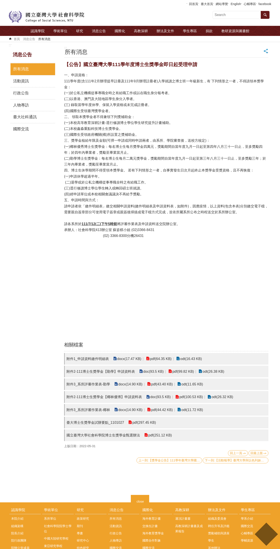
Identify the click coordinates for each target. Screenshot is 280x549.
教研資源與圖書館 (235, 31)
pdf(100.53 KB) (191, 397)
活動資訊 (21, 81)
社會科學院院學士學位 (58, 528)
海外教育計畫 (151, 518)
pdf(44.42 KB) (162, 410)
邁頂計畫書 (183, 518)
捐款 (209, 31)
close (140, 501)
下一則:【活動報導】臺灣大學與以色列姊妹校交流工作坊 (236, 460)
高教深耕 (141, 31)
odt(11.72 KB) (192, 410)
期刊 (80, 526)
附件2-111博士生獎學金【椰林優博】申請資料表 (104, 397)
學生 (211, 540)
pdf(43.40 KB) (162, 384)
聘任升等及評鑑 (218, 526)
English (236, 4)
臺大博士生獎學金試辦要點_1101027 (95, 422)
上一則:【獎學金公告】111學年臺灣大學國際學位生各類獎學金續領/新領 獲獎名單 (170, 460)
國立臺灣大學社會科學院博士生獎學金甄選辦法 (103, 435)
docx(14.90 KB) (130, 384)
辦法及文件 (165, 31)
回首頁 (193, 4)
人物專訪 (21, 105)
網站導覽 (222, 4)
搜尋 (265, 15)
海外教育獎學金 (153, 533)
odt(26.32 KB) (222, 397)
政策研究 (83, 518)
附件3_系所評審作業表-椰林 (88, 410)
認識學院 (38, 31)
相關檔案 (73, 345)
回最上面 (256, 453)
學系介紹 (247, 518)
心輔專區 (250, 4)
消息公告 (99, 31)
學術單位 (60, 31)
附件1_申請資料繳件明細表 (87, 359)
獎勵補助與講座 (218, 533)
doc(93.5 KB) (153, 371)
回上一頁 (236, 453)
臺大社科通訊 (25, 117)
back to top (266, 534)
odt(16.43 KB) (191, 359)
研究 (79, 31)
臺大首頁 (207, 4)
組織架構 (17, 526)
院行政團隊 (18, 540)
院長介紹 (17, 533)
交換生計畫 (150, 526)
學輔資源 (247, 540)
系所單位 (50, 518)
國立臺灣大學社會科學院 (46, 17)
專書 (80, 533)
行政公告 (21, 93)
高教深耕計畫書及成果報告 (189, 528)
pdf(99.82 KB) (183, 371)
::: (10, 45)
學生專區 (190, 31)
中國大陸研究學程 (56, 538)
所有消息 (44, 39)
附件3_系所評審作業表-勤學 (88, 384)
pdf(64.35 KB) (161, 359)
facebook (265, 4)
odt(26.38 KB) (213, 371)
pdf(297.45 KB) (144, 422)
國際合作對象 (151, 540)
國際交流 (21, 129)
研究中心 (83, 540)
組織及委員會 (217, 518)
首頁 (17, 39)
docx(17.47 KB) (129, 359)
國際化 (120, 31)
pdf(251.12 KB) (160, 435)
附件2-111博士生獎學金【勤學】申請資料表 (100, 371)
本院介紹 (17, 518)
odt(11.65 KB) (192, 384)
